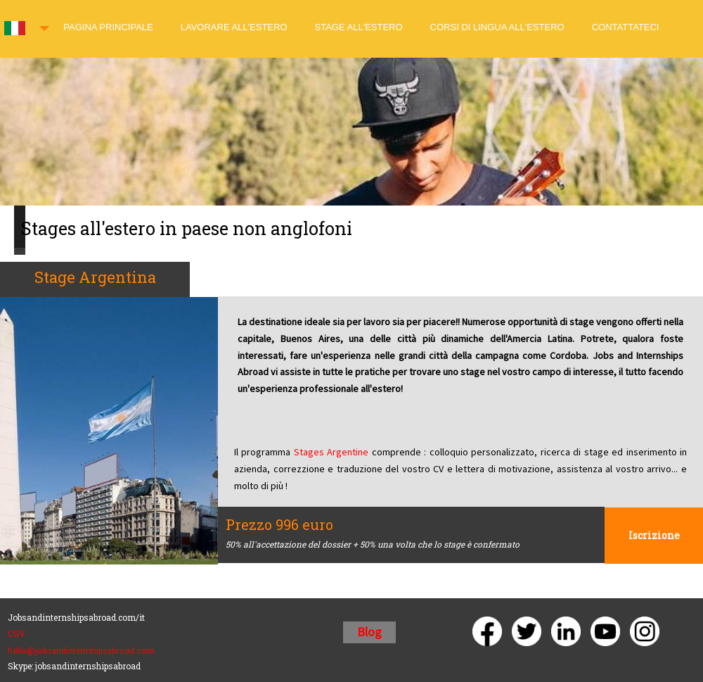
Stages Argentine (331, 452)
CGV (16, 633)
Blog (369, 632)
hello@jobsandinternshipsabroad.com (81, 651)
